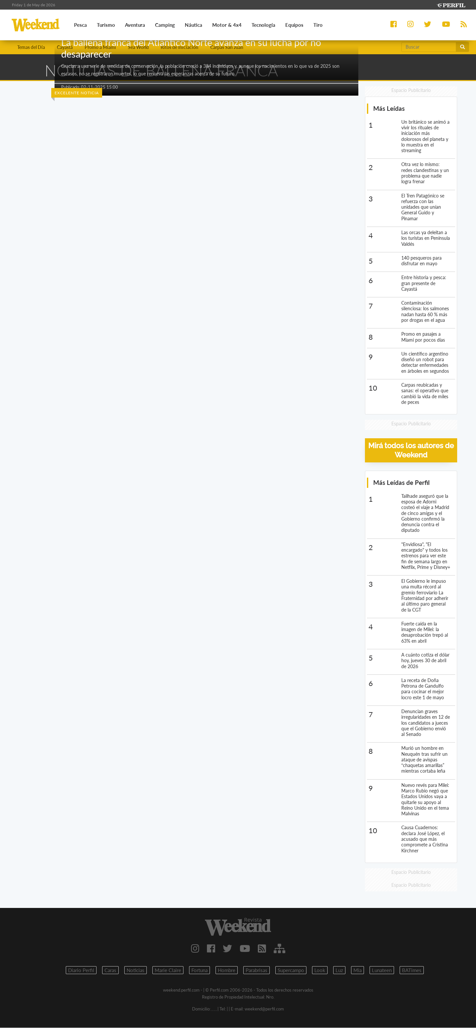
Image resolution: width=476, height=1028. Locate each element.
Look (319, 970)
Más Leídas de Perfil (401, 483)
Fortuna (199, 970)
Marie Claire (168, 970)
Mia (357, 970)
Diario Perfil (81, 970)
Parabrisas (256, 970)
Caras (110, 970)
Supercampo (291, 970)
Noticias (135, 970)
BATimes (411, 970)
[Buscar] (428, 47)
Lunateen (382, 970)
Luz (339, 970)
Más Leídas (389, 108)
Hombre (226, 970)
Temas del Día (31, 47)
